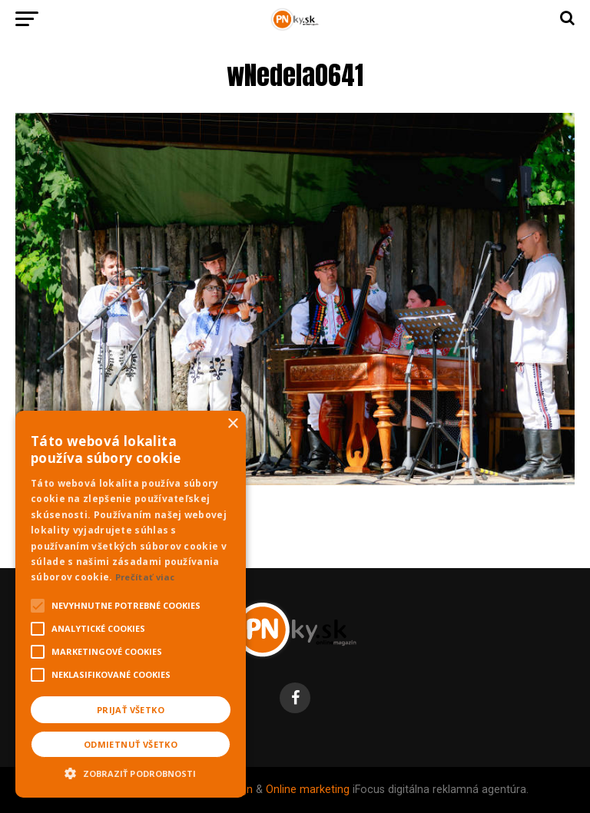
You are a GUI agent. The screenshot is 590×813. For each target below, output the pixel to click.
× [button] (232, 424)
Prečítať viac (145, 577)
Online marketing (308, 789)
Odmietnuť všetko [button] (130, 744)
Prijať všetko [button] (130, 710)
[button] (130, 771)
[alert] (130, 604)
